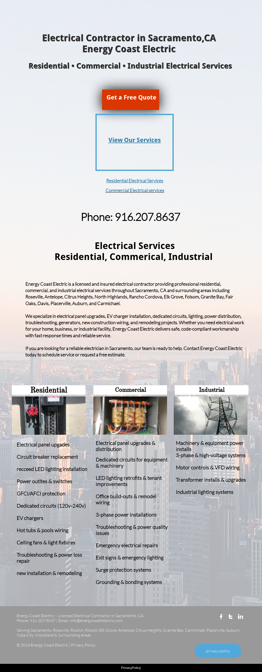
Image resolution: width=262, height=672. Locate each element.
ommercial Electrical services (136, 190)
